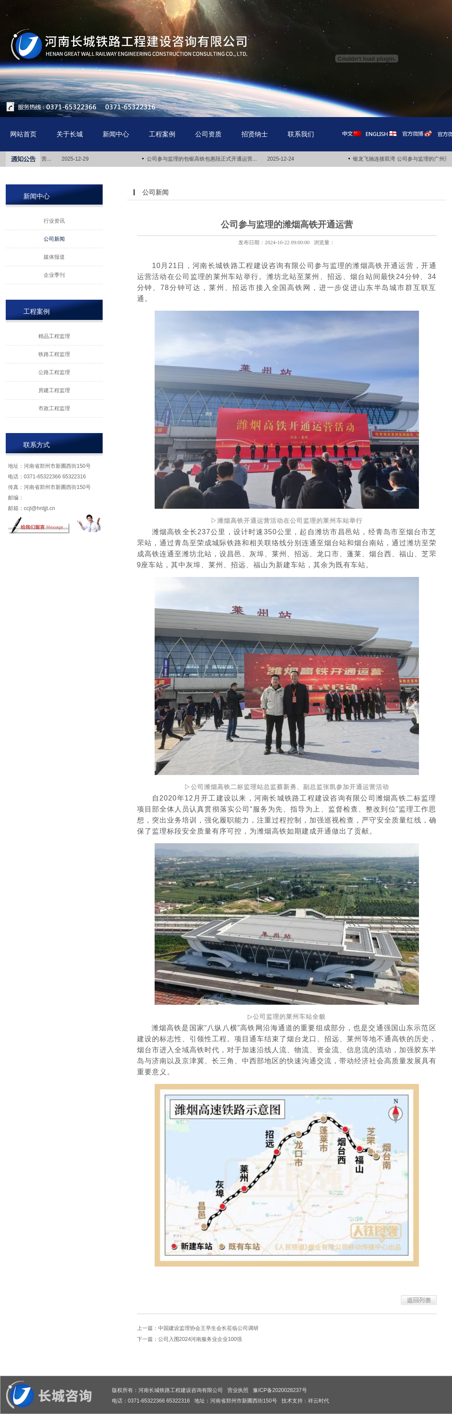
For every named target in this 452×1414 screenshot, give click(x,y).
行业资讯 (54, 221)
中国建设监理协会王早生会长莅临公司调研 (208, 1328)
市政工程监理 (54, 408)
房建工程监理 (54, 390)
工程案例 (162, 134)
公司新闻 (54, 239)
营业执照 (237, 1390)
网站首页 (23, 134)
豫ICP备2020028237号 (280, 1390)
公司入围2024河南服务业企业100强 (200, 1339)
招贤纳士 (254, 134)
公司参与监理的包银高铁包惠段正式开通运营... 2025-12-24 (222, 159)
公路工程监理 (54, 372)
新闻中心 (116, 134)
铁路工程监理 (54, 354)
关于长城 (69, 134)
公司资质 (208, 134)
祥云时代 (318, 1401)
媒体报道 (54, 257)
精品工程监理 (54, 336)
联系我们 (301, 134)
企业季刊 (54, 275)
